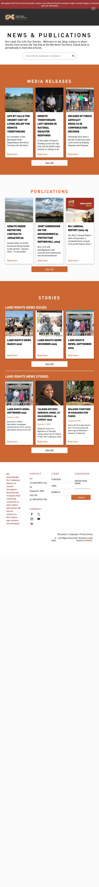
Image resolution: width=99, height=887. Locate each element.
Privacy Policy (86, 534)
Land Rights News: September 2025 (79, 343)
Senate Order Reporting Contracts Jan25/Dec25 (16, 231)
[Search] (49, 55)
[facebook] (32, 514)
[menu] (93, 8)
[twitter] (39, 514)
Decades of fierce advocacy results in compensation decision (80, 123)
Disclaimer (62, 534)
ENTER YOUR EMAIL (81, 482)
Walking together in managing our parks (79, 413)
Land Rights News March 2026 (19, 341)
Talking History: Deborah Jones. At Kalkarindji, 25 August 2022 (49, 414)
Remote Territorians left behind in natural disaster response (47, 125)
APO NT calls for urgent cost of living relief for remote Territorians (18, 123)
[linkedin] (32, 524)
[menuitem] (63, 479)
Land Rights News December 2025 (49, 341)
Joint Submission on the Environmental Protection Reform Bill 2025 (49, 233)
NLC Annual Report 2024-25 (78, 228)
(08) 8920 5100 (40, 499)
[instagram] (32, 519)
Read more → (13, 154)
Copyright (73, 534)
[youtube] (39, 519)
